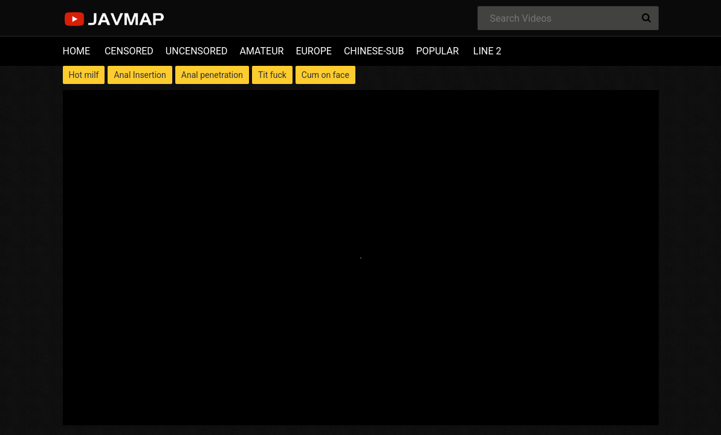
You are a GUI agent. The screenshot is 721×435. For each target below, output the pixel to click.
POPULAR (437, 51)
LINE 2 (487, 51)
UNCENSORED (197, 51)
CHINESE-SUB (374, 51)
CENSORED (129, 51)
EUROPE (314, 51)
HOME (76, 51)
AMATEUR (262, 51)
